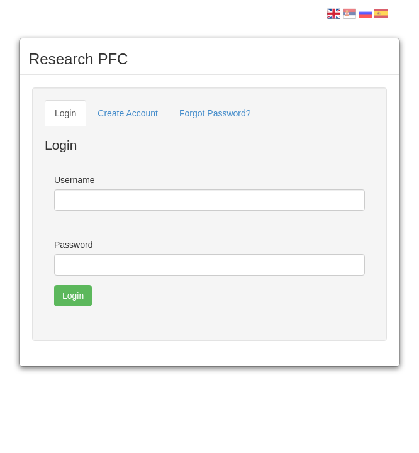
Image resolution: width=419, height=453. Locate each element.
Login (65, 113)
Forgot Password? (215, 113)
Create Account (128, 113)
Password (73, 245)
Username (74, 180)
